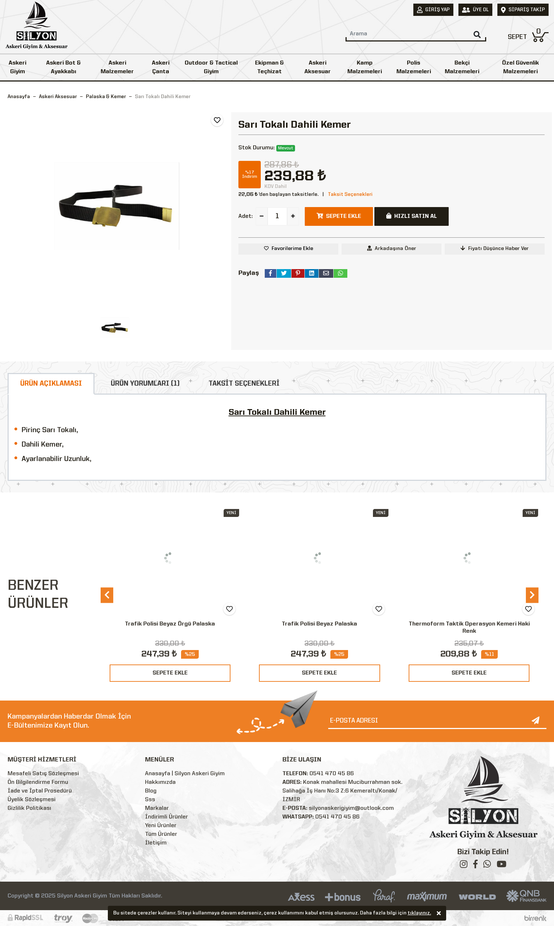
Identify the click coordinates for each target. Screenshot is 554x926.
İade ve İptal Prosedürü (40, 791)
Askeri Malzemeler (117, 67)
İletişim (156, 843)
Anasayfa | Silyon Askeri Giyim (185, 774)
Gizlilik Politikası (29, 808)
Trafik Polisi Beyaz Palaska (319, 624)
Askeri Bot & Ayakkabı (63, 67)
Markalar (157, 808)
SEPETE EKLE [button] (339, 216)
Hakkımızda (160, 782)
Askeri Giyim (17, 67)
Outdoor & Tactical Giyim (211, 67)
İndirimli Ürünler (166, 817)
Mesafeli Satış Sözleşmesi (43, 774)
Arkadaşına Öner (391, 248)
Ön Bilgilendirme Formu (38, 782)
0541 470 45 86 (331, 774)
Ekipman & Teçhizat (269, 67)
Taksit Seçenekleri (350, 194)
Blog (151, 791)
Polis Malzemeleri (413, 67)
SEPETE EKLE (170, 673)
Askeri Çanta (161, 67)
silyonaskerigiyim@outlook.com (351, 808)
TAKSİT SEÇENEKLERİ (244, 383)
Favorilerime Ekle (292, 248)
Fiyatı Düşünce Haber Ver (495, 248)
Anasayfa (19, 96)
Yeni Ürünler (160, 826)
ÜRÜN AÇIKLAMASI (51, 383)
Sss (150, 800)
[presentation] (107, 595)
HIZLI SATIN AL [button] (411, 216)
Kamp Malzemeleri (364, 67)
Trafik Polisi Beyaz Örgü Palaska (170, 624)
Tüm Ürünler (161, 834)
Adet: (245, 216)
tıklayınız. (419, 913)
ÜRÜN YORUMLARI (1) (145, 383)
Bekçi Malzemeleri (462, 67)
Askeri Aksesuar (317, 67)
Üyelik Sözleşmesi (32, 800)
